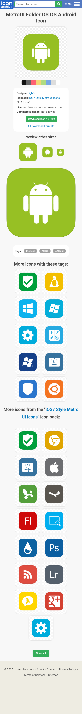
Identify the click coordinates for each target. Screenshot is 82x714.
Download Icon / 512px (41, 118)
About (40, 669)
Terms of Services (35, 675)
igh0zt (32, 93)
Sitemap (53, 675)
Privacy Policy (67, 669)
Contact (51, 669)
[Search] (58, 4)
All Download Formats (41, 126)
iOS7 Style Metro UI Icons (44, 97)
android (59, 250)
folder (45, 250)
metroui (30, 250)
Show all (41, 653)
